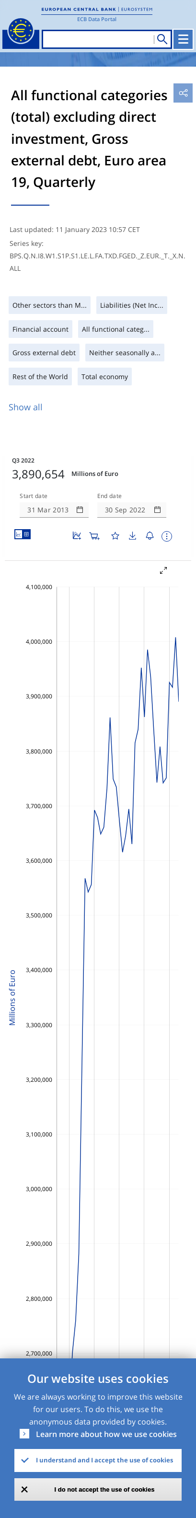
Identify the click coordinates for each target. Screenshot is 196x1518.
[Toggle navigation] (183, 39)
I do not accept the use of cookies (105, 1489)
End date (109, 496)
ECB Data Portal (96, 19)
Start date (33, 496)
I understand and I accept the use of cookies (104, 1460)
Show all (26, 407)
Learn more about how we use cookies (106, 1434)
